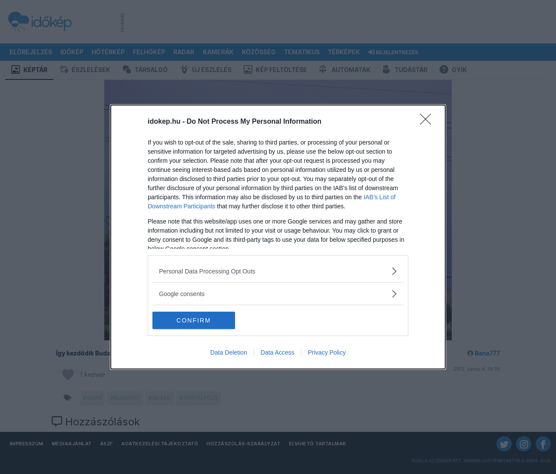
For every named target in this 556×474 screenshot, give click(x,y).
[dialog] (278, 237)
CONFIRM (193, 319)
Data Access (278, 352)
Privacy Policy (327, 352)
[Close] (428, 122)
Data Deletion (228, 352)
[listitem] (278, 271)
